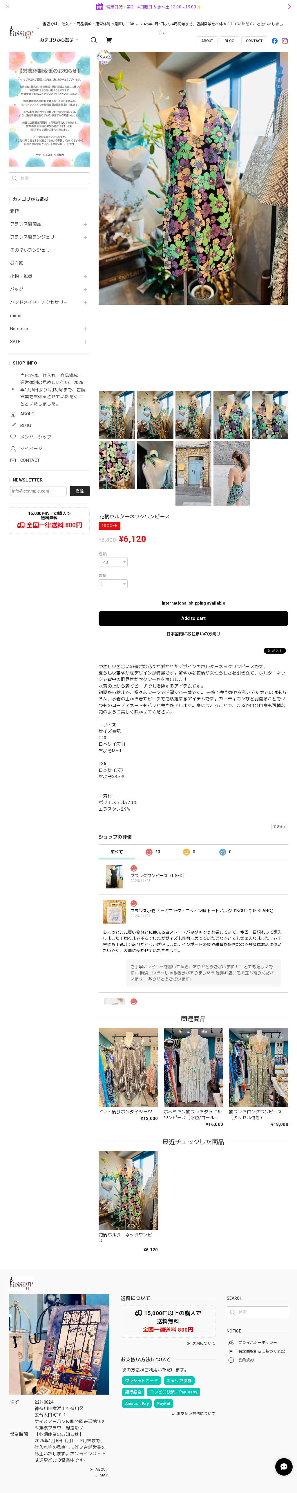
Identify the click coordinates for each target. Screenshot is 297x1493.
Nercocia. (19, 328)
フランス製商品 (25, 224)
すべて (117, 852)
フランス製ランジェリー (34, 237)
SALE (15, 341)
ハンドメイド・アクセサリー (39, 302)
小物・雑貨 (21, 276)
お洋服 (16, 263)
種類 (103, 553)
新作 (14, 211)
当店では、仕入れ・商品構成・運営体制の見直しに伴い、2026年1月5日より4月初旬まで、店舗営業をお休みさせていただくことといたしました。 (163, 28)
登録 (80, 491)
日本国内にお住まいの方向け (193, 634)
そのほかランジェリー (32, 250)
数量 (103, 575)
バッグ (16, 289)
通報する (279, 827)
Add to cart (193, 618)
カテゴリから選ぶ (60, 40)
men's (16, 315)
